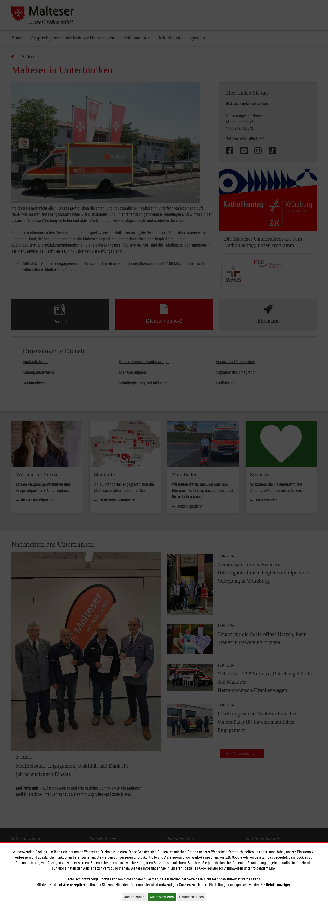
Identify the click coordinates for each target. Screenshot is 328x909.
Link (272, 868)
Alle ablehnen (135, 897)
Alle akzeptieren (163, 897)
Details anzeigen (192, 897)
